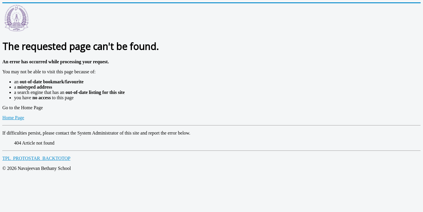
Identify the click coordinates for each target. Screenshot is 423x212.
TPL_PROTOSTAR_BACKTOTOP (36, 158)
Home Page (13, 117)
